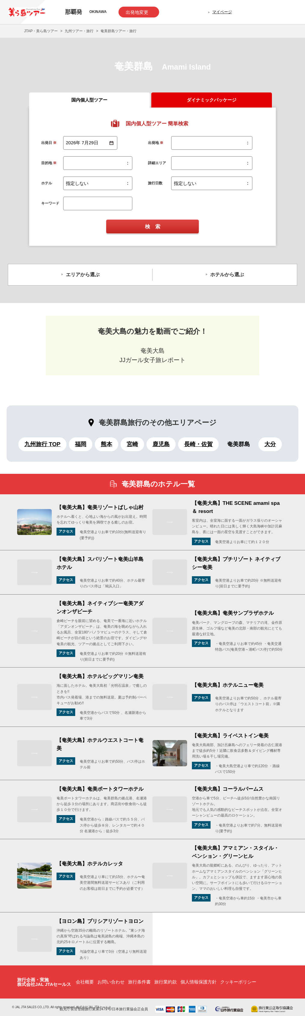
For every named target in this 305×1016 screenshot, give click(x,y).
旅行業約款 (165, 981)
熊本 (106, 444)
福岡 (80, 444)
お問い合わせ (111, 981)
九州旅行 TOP (42, 444)
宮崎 (132, 444)
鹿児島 (161, 444)
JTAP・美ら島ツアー (41, 31)
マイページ (222, 12)
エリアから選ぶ (83, 274)
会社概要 (85, 981)
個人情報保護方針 (198, 981)
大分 (270, 444)
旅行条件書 (139, 981)
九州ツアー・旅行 (79, 31)
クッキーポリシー (238, 981)
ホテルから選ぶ (227, 274)
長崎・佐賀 (198, 444)
